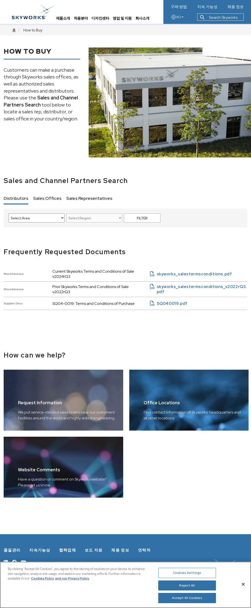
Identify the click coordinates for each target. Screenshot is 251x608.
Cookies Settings (187, 573)
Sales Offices (47, 198)
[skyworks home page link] (33, 12)
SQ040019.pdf (168, 303)
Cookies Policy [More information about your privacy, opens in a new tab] (42, 578)
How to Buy (32, 30)
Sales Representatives (89, 198)
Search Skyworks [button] (219, 17)
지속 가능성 (207, 7)
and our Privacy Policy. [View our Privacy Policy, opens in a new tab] (72, 578)
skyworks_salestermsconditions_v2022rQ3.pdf (198, 289)
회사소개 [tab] (143, 18)
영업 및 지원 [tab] (122, 18)
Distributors (16, 198)
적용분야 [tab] (81, 18)
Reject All (187, 585)
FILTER (142, 218)
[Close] (243, 584)
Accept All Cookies (187, 598)
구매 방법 (179, 7)
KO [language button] (177, 17)
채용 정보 (235, 7)
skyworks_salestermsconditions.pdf (191, 274)
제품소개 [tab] (63, 18)
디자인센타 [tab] (101, 18)
